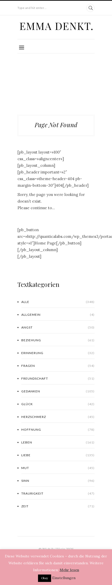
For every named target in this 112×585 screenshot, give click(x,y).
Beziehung (58, 340)
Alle (58, 302)
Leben (58, 442)
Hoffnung (58, 429)
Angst (58, 327)
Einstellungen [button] (64, 578)
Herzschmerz (58, 417)
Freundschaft (58, 378)
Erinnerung (58, 353)
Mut (58, 468)
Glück (58, 404)
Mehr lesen (69, 570)
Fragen (58, 366)
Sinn (58, 480)
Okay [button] (44, 578)
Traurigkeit (58, 493)
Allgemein (58, 314)
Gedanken (58, 391)
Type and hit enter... (32, 8)
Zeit (58, 506)
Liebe (58, 455)
